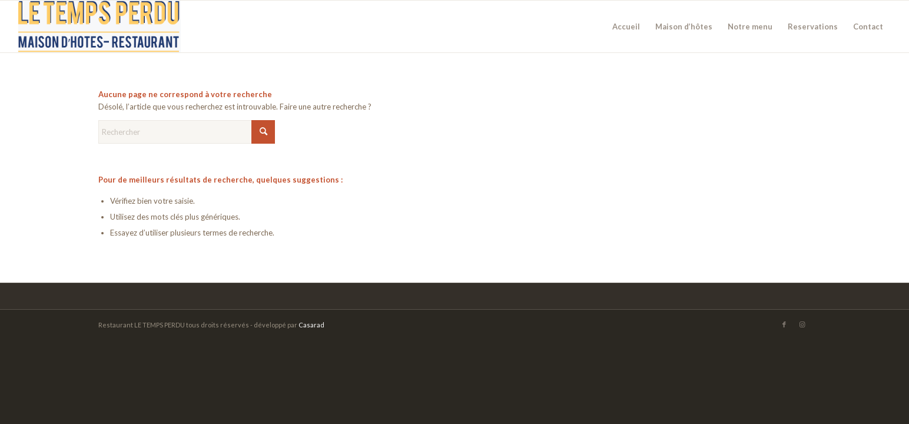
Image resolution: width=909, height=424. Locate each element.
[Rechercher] (186, 132)
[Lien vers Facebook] (784, 324)
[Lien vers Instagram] (802, 324)
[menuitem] (626, 26)
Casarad (311, 325)
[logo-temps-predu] (99, 26)
